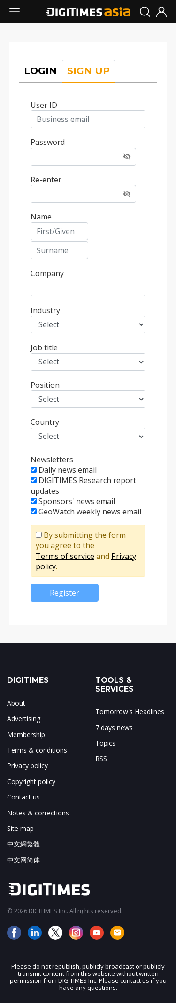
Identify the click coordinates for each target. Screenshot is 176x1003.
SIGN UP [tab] (88, 70)
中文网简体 (23, 859)
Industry (45, 310)
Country (45, 422)
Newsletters (52, 459)
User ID (44, 105)
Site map (20, 828)
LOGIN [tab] (40, 70)
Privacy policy (27, 765)
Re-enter (46, 179)
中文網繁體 (23, 843)
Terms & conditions (37, 750)
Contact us (23, 796)
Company (47, 273)
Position (45, 385)
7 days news (114, 727)
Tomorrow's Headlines (129, 711)
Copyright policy (31, 781)
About (16, 703)
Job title (44, 347)
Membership (26, 734)
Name (41, 216)
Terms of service (65, 556)
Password (48, 142)
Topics (105, 743)
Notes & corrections (38, 812)
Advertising (23, 718)
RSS (101, 758)
